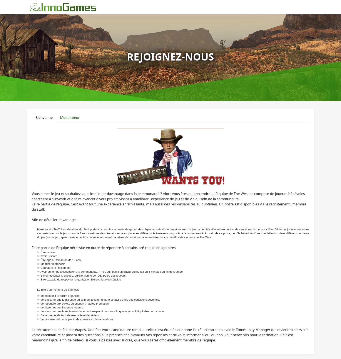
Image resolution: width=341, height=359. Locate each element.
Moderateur (70, 117)
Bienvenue (44, 117)
